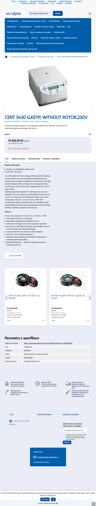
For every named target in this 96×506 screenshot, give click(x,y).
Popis (7, 159)
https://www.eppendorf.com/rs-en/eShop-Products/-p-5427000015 (48, 343)
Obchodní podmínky (44, 414)
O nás (11, 414)
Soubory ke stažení (18, 159)
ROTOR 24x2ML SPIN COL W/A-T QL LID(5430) (67, 296)
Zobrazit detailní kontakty (41, 462)
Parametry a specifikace (51, 159)
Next (90, 298)
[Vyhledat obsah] (58, 13)
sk (50, 6)
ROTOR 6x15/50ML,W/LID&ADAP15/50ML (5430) (25, 296)
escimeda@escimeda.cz (47, 457)
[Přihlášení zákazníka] (90, 13)
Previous (6, 298)
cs (46, 6)
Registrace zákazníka (71, 414)
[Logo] (13, 13)
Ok (53, 499)
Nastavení (45, 499)
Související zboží (34, 159)
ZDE (56, 503)
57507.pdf (12, 255)
